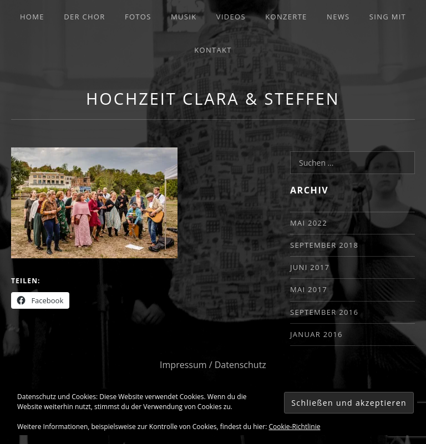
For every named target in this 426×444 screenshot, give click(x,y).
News (338, 17)
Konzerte (286, 17)
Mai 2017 (308, 289)
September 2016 (324, 312)
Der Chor (84, 17)
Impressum (183, 365)
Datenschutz (240, 365)
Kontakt (212, 50)
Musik (183, 17)
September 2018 (324, 245)
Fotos (138, 17)
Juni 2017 (309, 267)
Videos (231, 17)
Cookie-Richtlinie (295, 426)
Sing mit (387, 17)
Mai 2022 (308, 223)
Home (32, 17)
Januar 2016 (316, 334)
